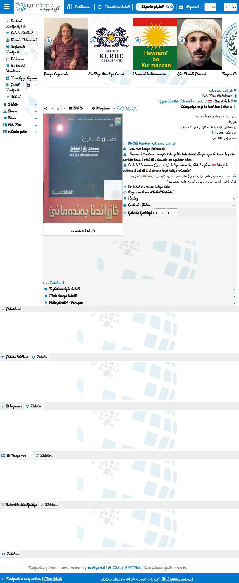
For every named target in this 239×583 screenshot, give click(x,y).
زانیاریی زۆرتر (110, 578)
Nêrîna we (15, 59)
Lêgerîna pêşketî (152, 6)
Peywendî (192, 7)
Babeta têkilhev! (19, 33)
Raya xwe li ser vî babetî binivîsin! (148, 192)
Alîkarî (13, 97)
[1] (214, 132)
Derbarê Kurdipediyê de (16, 23)
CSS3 (117, 567)
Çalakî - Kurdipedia (14, 87)
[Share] (49, 108)
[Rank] (61, 108)
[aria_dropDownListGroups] (20, 455)
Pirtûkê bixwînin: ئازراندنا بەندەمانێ (152, 143)
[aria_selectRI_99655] (160, 213)
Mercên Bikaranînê (21, 40)
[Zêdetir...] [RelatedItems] (56, 283)
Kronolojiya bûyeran (22, 78)
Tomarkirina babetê (117, 7)
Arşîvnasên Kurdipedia (16, 49)
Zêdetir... (40, 357)
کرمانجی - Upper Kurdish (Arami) (182, 101)
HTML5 (134, 567)
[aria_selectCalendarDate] (32, 85)
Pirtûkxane (81, 7)
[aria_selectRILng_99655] (172, 213)
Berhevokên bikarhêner (16, 68)
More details (53, 578)
